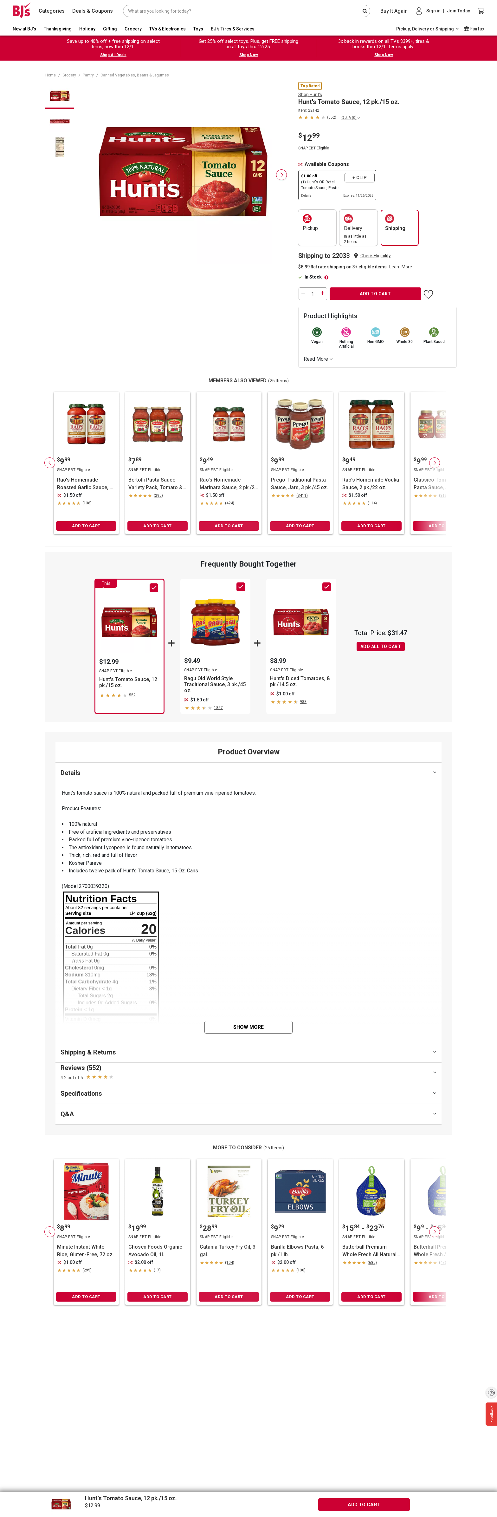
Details (306, 195)
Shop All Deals (113, 55)
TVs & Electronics (167, 28)
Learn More (400, 266)
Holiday (87, 28)
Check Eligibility (375, 255)
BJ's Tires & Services (233, 28)
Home (50, 75)
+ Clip (359, 177)
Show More (248, 1027)
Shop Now (248, 55)
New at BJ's (24, 28)
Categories (52, 11)
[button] (317, 117)
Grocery (133, 28)
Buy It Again (394, 11)
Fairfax (477, 28)
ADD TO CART (375, 293)
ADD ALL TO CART (380, 646)
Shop (310, 94)
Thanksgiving (58, 28)
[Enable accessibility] (491, 1392)
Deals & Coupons (92, 11)
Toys (198, 28)
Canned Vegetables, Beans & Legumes (134, 75)
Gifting (110, 28)
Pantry (88, 75)
